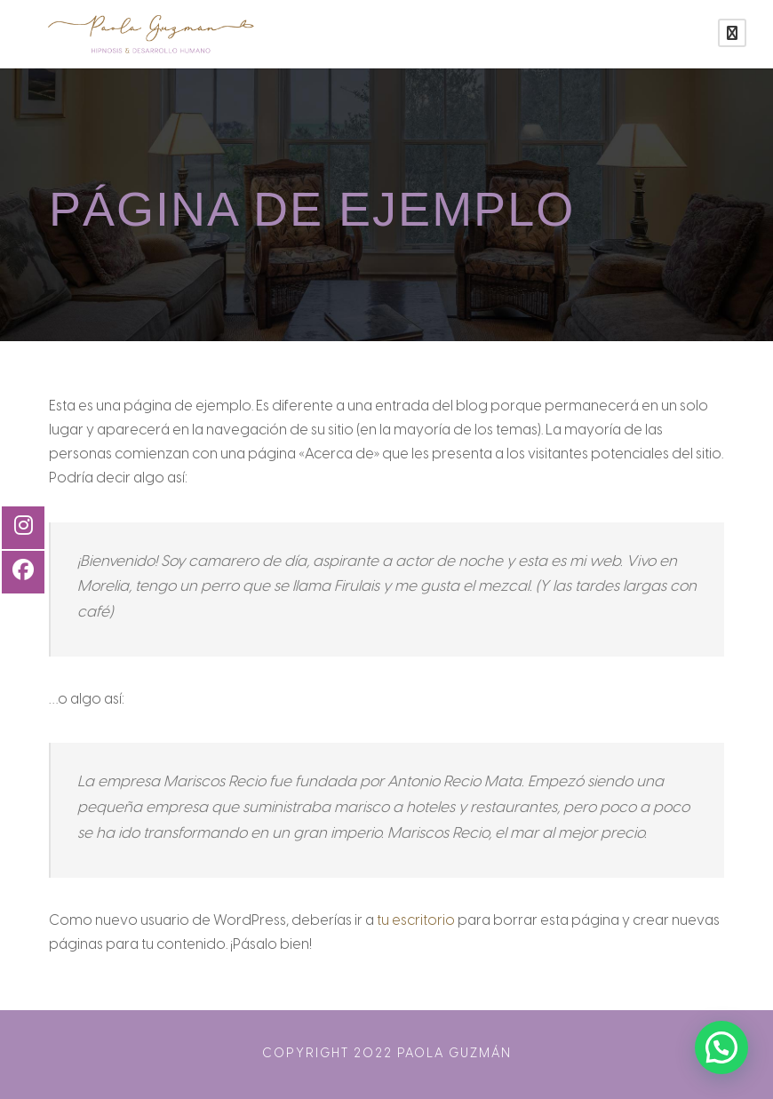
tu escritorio (416, 920)
